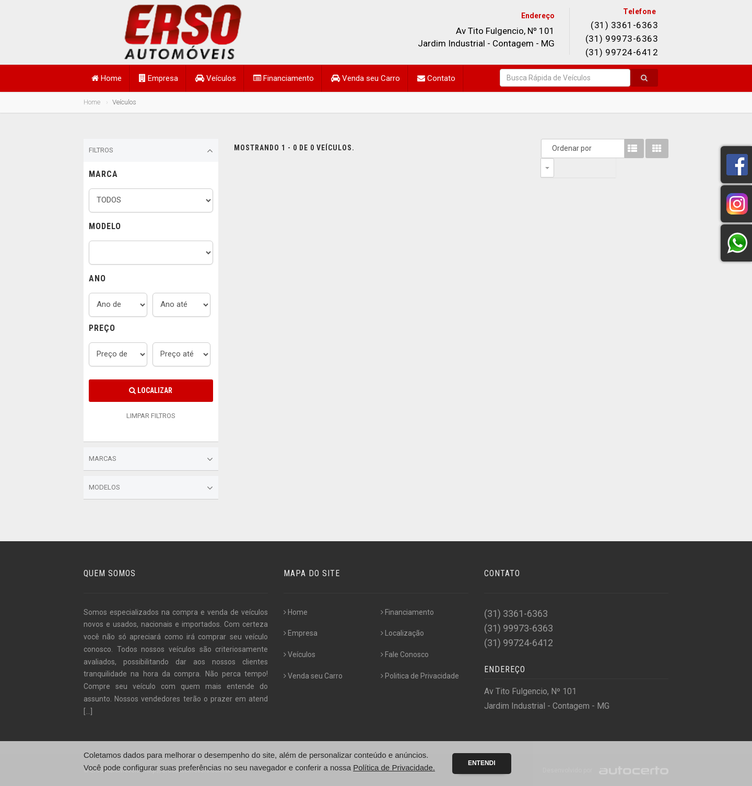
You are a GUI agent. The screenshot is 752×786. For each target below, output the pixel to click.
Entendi (482, 763)
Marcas (151, 459)
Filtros (151, 151)
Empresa (158, 78)
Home (106, 78)
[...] (88, 711)
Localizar (150, 390)
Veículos (215, 78)
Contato (436, 78)
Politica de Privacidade (420, 676)
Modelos (151, 488)
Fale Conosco (405, 654)
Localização (402, 633)
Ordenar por (550, 148)
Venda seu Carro (365, 78)
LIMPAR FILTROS (150, 416)
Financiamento (283, 78)
